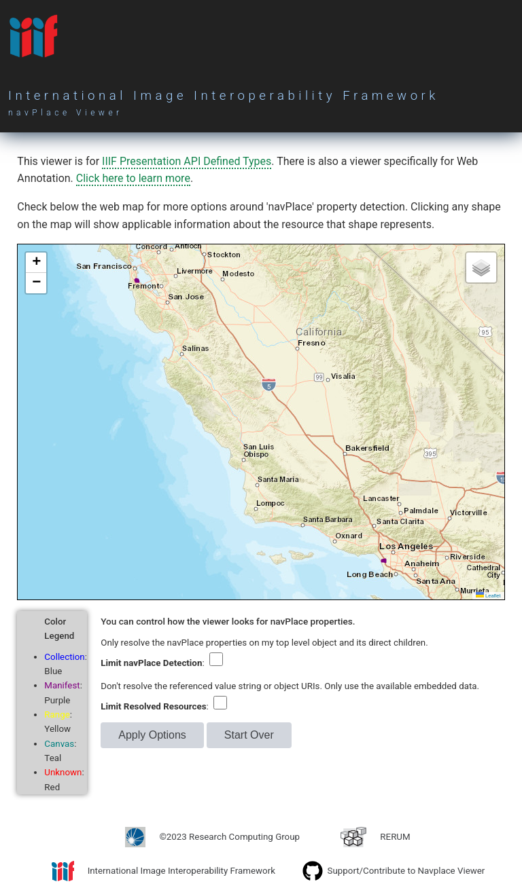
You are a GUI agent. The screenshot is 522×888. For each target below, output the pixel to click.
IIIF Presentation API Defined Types (186, 161)
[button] (36, 263)
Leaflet (488, 596)
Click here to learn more (133, 178)
